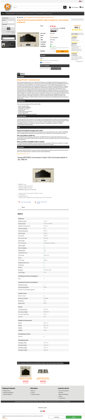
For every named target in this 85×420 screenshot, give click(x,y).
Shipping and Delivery (8, 392)
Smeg (51, 35)
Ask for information (46, 62)
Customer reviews (35, 394)
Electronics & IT (31, 13)
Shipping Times (6, 390)
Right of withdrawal (63, 394)
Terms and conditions (64, 390)
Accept (73, 417)
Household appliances (10, 13)
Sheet (18, 73)
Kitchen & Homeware (21, 13)
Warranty (61, 392)
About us (33, 390)
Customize (56, 417)
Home (3, 13)
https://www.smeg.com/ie (23, 153)
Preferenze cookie (42, 407)
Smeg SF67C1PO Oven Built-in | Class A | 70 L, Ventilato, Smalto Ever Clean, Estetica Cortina (25, 378)
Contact (33, 392)
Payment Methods (7, 394)
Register (13, 33)
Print (43, 58)
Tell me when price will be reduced (50, 60)
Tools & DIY (48, 13)
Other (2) (23, 73)
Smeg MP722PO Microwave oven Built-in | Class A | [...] (8, 45)
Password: (4, 24)
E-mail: (3, 20)
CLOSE (83, 415)
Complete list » (79, 61)
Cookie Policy (4, 418)
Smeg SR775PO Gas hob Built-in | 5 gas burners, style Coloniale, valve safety (42, 378)
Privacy (60, 396)
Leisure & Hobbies (40, 13)
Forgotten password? (11, 31)
